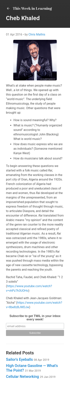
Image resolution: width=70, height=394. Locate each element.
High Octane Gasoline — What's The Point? (32, 368)
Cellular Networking (30, 376)
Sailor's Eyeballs (27, 359)
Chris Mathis (37, 34)
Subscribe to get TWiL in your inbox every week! (35, 317)
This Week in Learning (29, 8)
